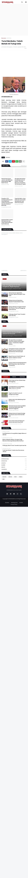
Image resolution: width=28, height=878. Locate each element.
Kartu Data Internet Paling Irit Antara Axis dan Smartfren (16, 421)
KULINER (14, 465)
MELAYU (14, 467)
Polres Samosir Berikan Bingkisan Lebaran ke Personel (13, 333)
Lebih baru (4, 270)
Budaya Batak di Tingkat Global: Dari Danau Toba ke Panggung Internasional (17, 308)
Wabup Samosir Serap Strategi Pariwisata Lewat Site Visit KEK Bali (17, 415)
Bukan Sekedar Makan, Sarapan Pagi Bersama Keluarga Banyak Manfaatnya (13, 440)
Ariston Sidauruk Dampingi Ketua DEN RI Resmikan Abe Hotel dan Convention (17, 364)
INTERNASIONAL (14, 459)
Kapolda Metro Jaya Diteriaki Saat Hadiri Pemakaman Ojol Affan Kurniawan (20, 200)
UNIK (3, 479)
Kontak (21, 502)
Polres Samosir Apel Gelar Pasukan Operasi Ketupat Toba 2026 (17, 294)
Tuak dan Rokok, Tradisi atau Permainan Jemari (13, 451)
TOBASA (20, 476)
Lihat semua (24, 165)
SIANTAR (10, 476)
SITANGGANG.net (13, 499)
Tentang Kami (14, 502)
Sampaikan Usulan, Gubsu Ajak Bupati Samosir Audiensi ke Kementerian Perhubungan (17, 350)
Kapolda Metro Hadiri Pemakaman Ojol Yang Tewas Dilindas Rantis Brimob (7, 222)
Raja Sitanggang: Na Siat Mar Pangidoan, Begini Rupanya (11, 285)
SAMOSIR (4, 476)
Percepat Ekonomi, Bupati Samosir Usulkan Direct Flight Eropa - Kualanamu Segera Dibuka (16, 342)
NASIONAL (9, 38)
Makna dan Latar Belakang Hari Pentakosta (17, 400)
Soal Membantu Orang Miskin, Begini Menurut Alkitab (16, 387)
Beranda (3, 38)
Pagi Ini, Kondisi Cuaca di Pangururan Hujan (15, 393)
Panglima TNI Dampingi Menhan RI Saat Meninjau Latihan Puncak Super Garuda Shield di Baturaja (7, 202)
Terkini (14, 377)
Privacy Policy (14, 504)
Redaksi (7, 502)
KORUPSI (14, 463)
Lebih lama (23, 270)
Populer (6, 377)
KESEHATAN (14, 461)
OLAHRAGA (14, 469)
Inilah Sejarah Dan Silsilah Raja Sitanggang (17, 381)
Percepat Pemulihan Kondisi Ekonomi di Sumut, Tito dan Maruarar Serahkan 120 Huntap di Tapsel (20, 181)
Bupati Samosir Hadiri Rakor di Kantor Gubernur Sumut (17, 357)
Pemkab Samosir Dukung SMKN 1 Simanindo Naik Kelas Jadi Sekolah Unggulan (17, 407)
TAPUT (15, 476)
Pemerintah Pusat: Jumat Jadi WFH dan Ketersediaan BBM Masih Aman (6, 181)
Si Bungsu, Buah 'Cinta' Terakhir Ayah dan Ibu (17, 315)
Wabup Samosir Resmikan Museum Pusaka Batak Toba (16, 301)
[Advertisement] (14, 20)
